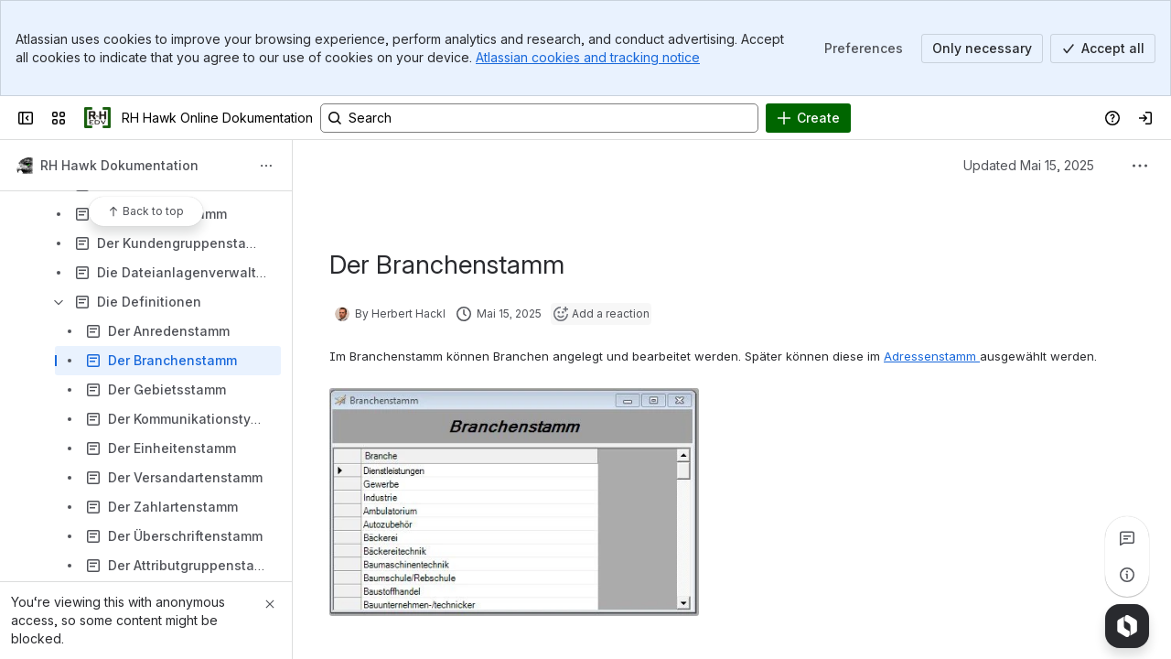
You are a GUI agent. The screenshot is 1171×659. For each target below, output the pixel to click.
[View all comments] (1127, 538)
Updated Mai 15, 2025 (1028, 165)
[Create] (808, 118)
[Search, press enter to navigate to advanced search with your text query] (539, 118)
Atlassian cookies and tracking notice (588, 57)
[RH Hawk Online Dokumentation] (97, 118)
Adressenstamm (932, 356)
